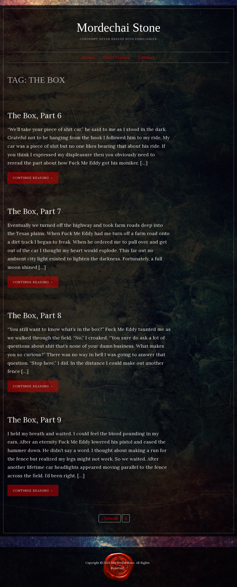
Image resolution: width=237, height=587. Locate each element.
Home (88, 57)
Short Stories (116, 57)
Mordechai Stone (118, 27)
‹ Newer (109, 518)
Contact (146, 57)
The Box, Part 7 (34, 211)
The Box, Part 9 (34, 420)
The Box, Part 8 (34, 315)
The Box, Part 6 (34, 115)
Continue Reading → (33, 178)
